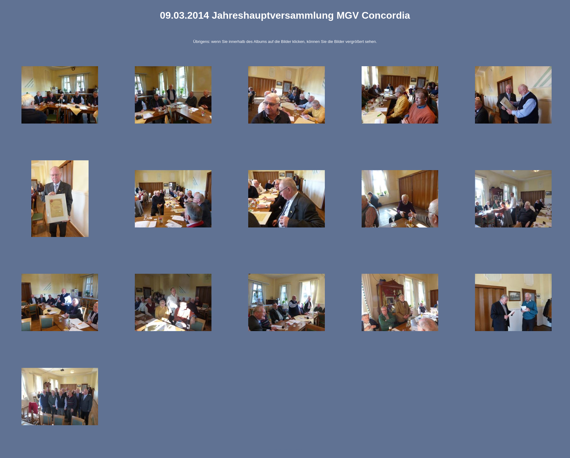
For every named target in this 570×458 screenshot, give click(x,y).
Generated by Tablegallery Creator (285, 449)
